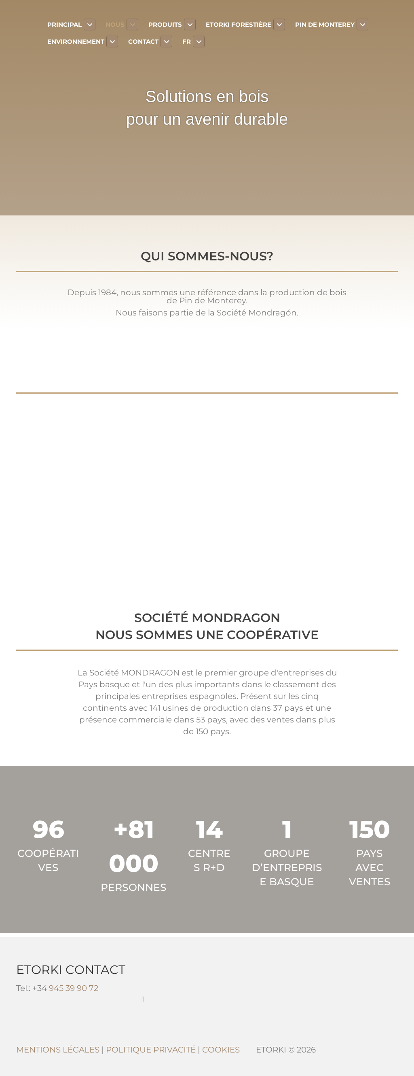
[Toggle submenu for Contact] (166, 41)
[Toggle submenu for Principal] (89, 24)
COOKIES (221, 1050)
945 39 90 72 (73, 988)
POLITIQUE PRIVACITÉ (151, 1050)
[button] (143, 999)
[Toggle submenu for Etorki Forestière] (279, 24)
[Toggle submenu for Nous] (132, 24)
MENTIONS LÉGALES (57, 1050)
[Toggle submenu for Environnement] (112, 41)
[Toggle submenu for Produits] (190, 24)
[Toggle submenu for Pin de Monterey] (362, 24)
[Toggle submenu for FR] (199, 41)
